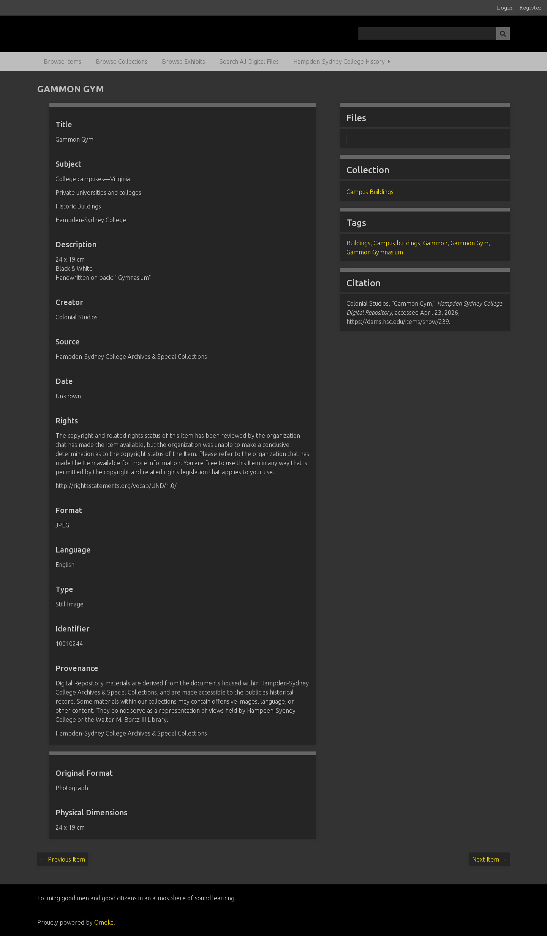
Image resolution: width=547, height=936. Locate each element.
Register (530, 8)
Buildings (358, 243)
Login (505, 8)
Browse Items (62, 61)
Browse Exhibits (183, 61)
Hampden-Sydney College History (339, 61)
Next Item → (489, 859)
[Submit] (503, 33)
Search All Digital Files (249, 61)
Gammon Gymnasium (374, 252)
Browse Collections (121, 61)
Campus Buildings (370, 191)
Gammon (435, 243)
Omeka (104, 922)
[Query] (434, 33)
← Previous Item (62, 859)
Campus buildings (396, 243)
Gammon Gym (470, 243)
